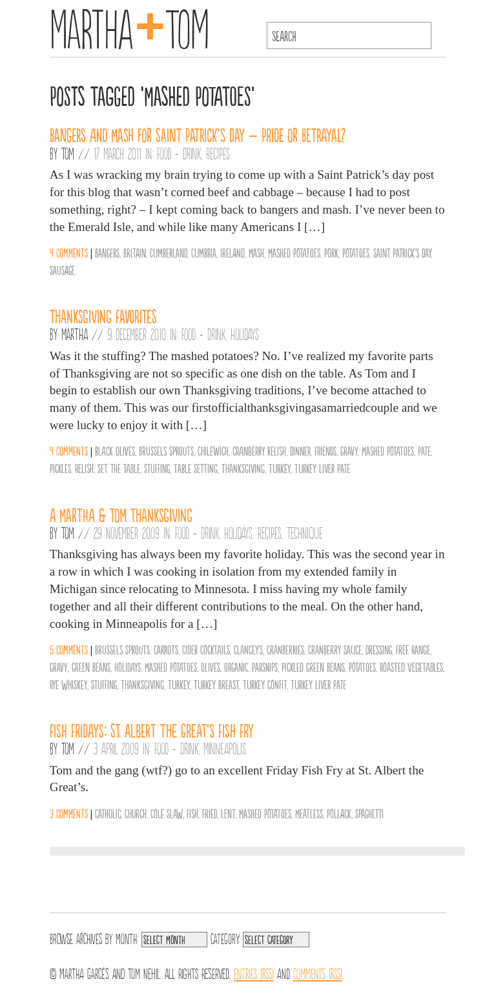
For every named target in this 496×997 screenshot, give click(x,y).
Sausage (62, 269)
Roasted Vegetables (411, 666)
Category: (225, 938)
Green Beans (91, 666)
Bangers (107, 252)
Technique (305, 532)
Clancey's (248, 649)
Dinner (300, 450)
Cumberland (168, 252)
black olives (115, 450)
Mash (256, 252)
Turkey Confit (265, 684)
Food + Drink (179, 153)
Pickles (60, 467)
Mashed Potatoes (294, 252)
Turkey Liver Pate (322, 467)
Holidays (245, 333)
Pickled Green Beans (313, 666)
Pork (331, 252)
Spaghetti (369, 813)
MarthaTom (129, 26)
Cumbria (203, 252)
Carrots (166, 649)
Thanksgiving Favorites (103, 316)
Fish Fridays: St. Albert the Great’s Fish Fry (152, 730)
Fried (209, 813)
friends (325, 450)
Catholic (108, 813)
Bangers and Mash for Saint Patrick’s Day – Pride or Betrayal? (198, 134)
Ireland (232, 252)
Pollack (339, 813)
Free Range (413, 649)
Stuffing (157, 467)
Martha (74, 333)
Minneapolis (224, 748)
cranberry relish (259, 450)
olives (210, 666)
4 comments (69, 252)
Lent (228, 813)
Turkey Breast (216, 684)
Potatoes (355, 252)
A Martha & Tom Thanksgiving (121, 514)
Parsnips (265, 666)
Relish (84, 467)
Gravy (349, 450)
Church (136, 813)
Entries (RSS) (254, 972)
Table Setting (196, 467)
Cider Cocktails (206, 649)
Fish (192, 813)
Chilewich (213, 450)
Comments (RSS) (317, 972)
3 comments (69, 813)
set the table (119, 467)
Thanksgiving (243, 467)
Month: (127, 938)
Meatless (309, 813)
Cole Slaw (166, 813)
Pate (424, 450)
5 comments (69, 649)
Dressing (379, 649)
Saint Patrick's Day (402, 252)
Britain (134, 252)
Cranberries (285, 649)
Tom (67, 153)
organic (236, 666)
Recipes (218, 153)
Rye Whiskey (68, 684)
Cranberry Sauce (335, 649)
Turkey (280, 467)
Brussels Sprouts (166, 450)
